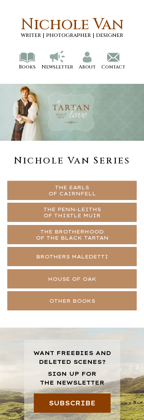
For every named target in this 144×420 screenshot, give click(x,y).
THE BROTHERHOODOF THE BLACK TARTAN (72, 234)
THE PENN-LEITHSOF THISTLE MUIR (72, 212)
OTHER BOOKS (72, 301)
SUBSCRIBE (72, 403)
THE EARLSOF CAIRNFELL (72, 190)
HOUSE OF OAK (72, 279)
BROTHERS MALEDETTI (72, 256)
